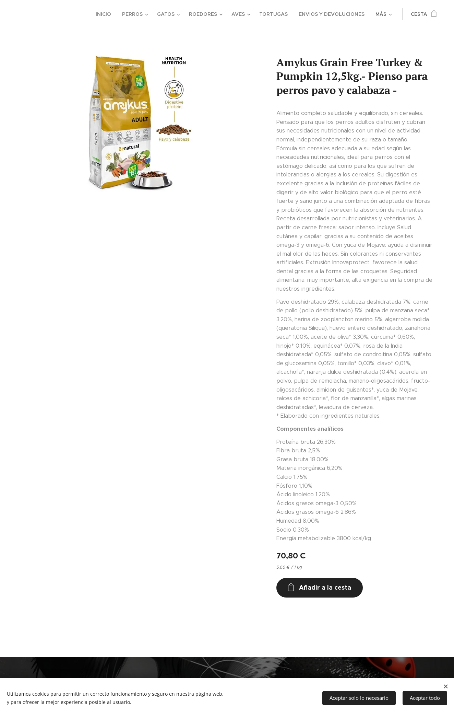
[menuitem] (35, 14)
